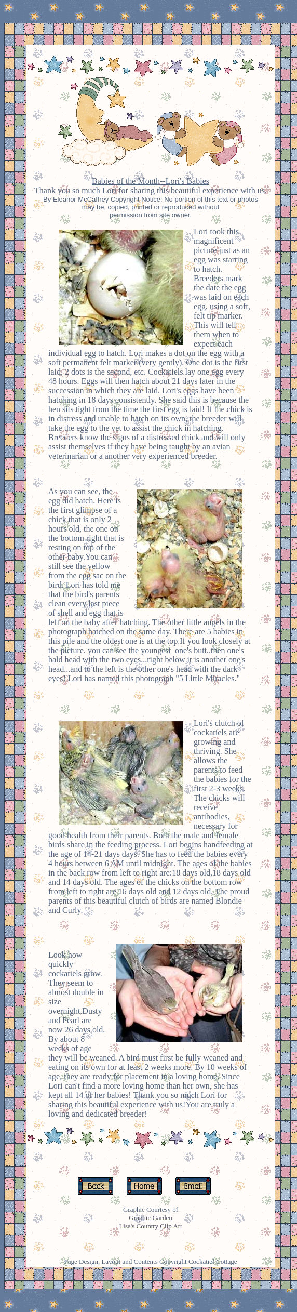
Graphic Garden (150, 1218)
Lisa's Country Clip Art (150, 1226)
